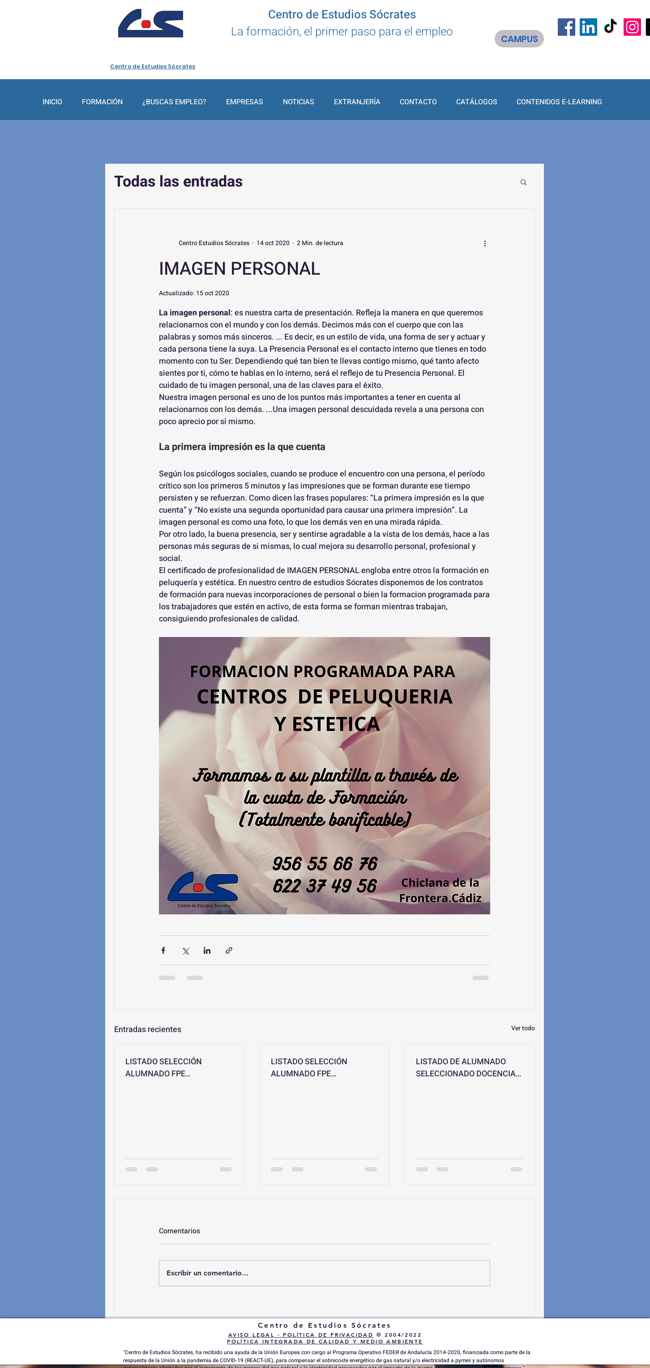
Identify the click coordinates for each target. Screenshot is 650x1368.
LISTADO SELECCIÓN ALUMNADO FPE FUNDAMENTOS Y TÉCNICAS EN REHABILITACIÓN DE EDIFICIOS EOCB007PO (324, 1068)
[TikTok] (610, 27)
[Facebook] (566, 27)
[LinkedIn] (588, 27)
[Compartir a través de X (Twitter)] (185, 950)
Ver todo (523, 1028)
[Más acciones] (484, 243)
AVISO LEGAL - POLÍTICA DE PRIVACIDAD (300, 1334)
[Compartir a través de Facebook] (163, 950)
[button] (523, 181)
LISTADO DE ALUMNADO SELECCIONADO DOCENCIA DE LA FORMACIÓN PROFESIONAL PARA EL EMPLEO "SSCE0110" (466, 1068)
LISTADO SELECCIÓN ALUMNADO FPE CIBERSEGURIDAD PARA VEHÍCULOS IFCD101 (168, 1068)
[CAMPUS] (519, 38)
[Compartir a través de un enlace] (229, 950)
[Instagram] (632, 27)
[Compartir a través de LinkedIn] (207, 950)
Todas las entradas (178, 181)
